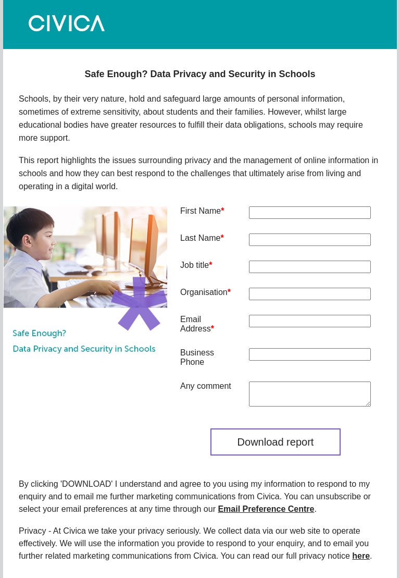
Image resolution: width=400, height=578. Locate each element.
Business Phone (197, 357)
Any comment (205, 386)
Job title (196, 265)
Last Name (202, 237)
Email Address (197, 324)
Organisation (205, 292)
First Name (202, 210)
